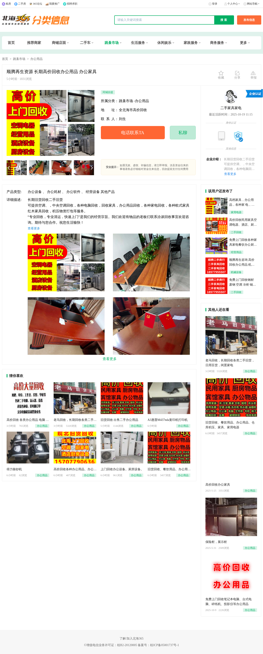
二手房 (22, 3)
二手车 (85, 43)
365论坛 (37, 3)
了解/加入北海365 (131, 638)
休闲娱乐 (164, 43)
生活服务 (138, 43)
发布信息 (249, 20)
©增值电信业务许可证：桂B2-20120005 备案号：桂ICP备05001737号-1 (131, 645)
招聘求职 (72, 3)
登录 (214, 3)
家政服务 (191, 43)
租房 (8, 3)
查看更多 (230, 174)
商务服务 (217, 43)
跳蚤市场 (112, 43)
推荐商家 (34, 43)
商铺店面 (59, 43)
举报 (253, 74)
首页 (11, 43)
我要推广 (54, 3)
